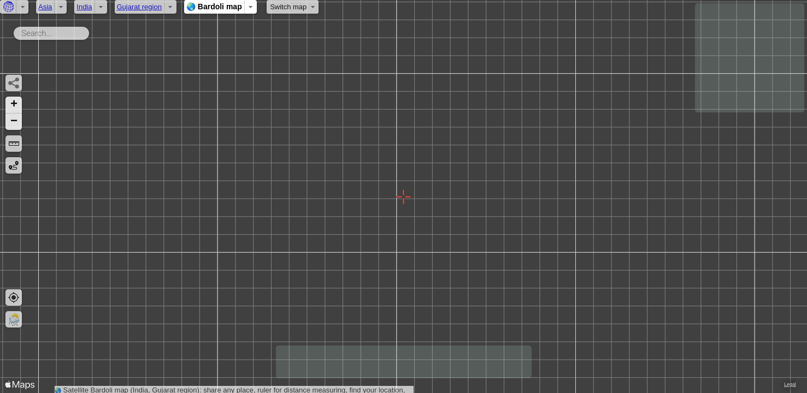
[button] (13, 105)
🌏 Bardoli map (214, 6)
